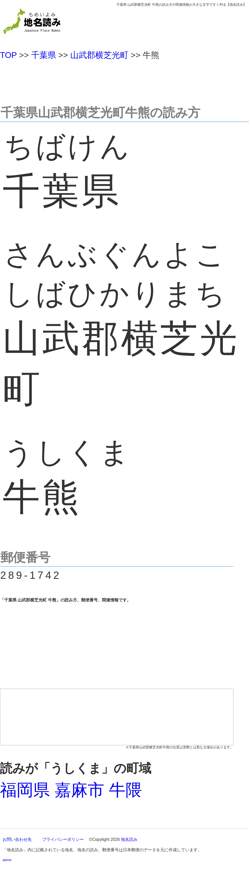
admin (7, 860)
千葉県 (43, 55)
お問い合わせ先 (17, 839)
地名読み (129, 839)
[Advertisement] (124, 80)
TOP (8, 55)
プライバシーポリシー (63, 839)
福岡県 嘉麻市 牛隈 (71, 790)
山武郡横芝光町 (99, 55)
